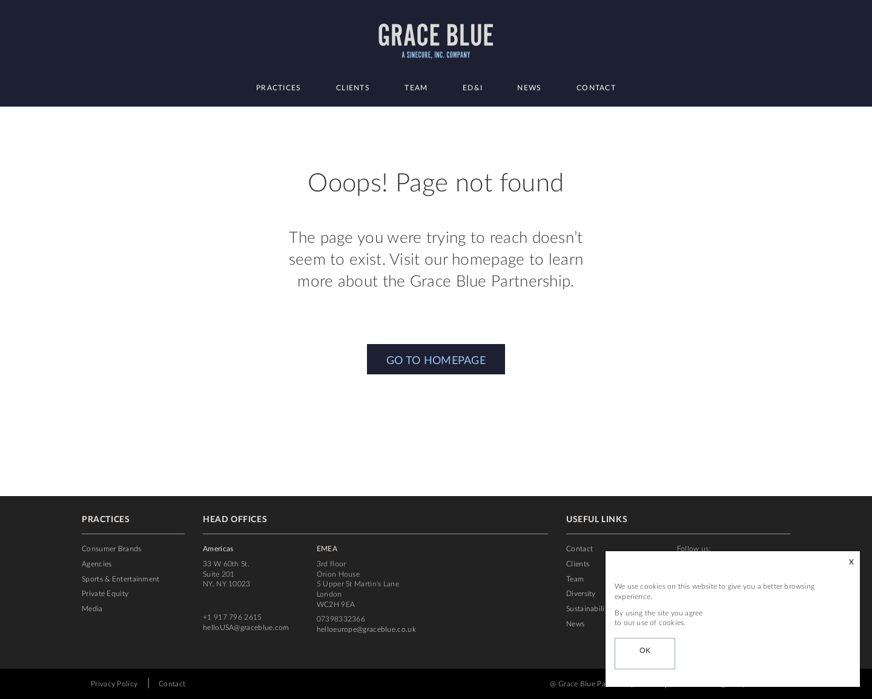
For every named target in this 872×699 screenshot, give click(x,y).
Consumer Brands (112, 548)
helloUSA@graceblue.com (246, 627)
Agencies (96, 564)
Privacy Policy (114, 683)
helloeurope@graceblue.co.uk (366, 629)
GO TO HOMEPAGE (436, 361)
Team (416, 87)
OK (645, 650)
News (529, 87)
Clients (353, 87)
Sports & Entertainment (121, 579)
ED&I (473, 87)
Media (92, 608)
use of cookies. (660, 622)
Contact (596, 87)
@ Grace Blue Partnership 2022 (602, 683)
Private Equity (105, 593)
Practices (279, 87)
